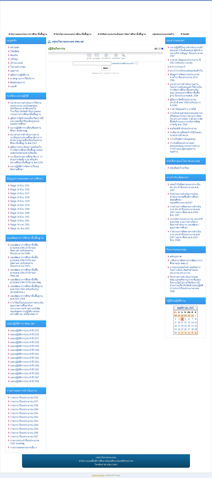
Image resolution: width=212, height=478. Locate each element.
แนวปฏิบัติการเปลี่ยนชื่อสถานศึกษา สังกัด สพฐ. (25, 129)
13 (189, 322)
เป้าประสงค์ (16, 63)
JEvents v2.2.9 (97, 73)
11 (182, 322)
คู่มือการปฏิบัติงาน (19, 75)
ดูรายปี (89, 57)
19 (185, 326)
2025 (191, 308)
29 (195, 329)
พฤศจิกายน (183, 308)
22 (195, 326)
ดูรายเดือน (96, 57)
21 (192, 326)
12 (185, 322)
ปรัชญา (14, 59)
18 (182, 326)
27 (189, 329)
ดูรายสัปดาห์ (106, 57)
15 (195, 322)
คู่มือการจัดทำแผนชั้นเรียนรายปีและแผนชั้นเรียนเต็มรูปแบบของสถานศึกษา (27, 121)
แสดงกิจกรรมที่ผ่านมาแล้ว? (123, 63)
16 (175, 326)
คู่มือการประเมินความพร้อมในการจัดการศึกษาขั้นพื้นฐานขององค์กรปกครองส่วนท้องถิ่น (26, 150)
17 (179, 326)
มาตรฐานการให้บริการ (22, 78)
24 (179, 329)
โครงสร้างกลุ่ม (18, 67)
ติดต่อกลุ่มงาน (17, 82)
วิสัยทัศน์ (14, 51)
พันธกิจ (14, 55)
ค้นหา (123, 57)
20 (189, 326)
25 (182, 329)
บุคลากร (14, 71)
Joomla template (98, 475)
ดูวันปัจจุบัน (116, 57)
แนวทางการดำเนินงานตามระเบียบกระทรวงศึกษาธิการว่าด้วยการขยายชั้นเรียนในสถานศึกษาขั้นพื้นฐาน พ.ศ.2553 (26, 138)
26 (185, 329)
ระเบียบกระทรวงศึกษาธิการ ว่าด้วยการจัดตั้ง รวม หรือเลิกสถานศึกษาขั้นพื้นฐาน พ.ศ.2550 (26, 159)
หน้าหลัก (14, 47)
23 (175, 329)
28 (192, 329)
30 (175, 332)
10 (179, 322)
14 (192, 322)
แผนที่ (13, 86)
